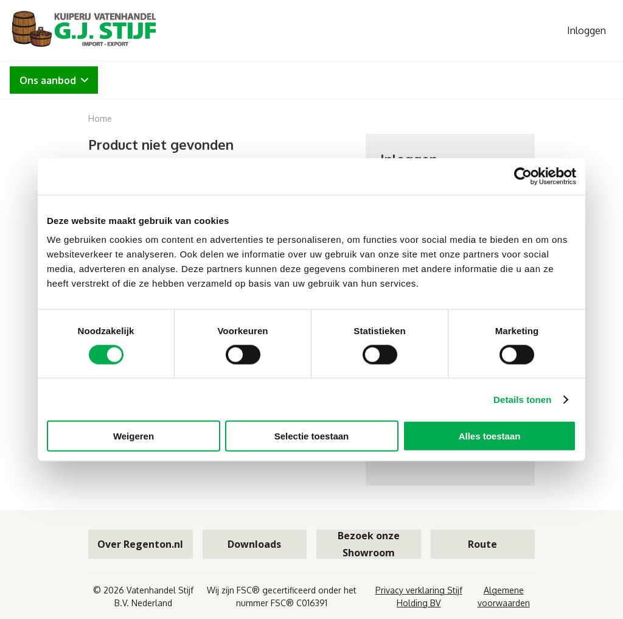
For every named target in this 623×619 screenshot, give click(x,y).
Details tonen (522, 399)
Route (482, 544)
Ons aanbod (53, 80)
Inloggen (586, 30)
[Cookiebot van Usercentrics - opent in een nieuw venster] (523, 176)
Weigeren (133, 436)
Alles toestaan (490, 436)
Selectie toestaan (311, 436)
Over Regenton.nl (140, 544)
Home (100, 118)
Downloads (254, 544)
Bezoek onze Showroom (369, 544)
